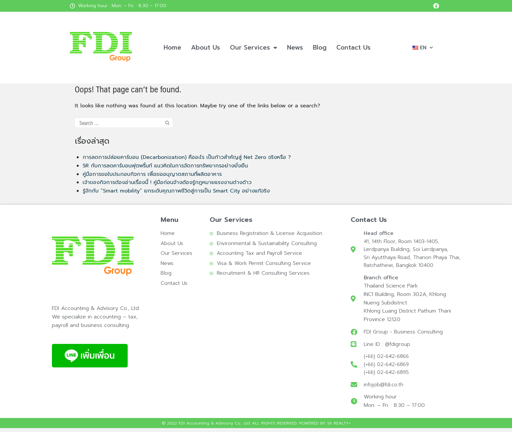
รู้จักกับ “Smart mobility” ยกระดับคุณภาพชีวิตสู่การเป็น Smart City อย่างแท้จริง (176, 191)
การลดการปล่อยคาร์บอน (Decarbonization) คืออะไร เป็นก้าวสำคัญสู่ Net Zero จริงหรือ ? (187, 157)
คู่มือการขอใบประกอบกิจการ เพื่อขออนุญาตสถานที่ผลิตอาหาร (152, 174)
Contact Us (353, 47)
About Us (205, 47)
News (295, 47)
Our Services (253, 47)
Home (172, 47)
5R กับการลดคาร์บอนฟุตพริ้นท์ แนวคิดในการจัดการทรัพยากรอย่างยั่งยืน (165, 166)
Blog (320, 47)
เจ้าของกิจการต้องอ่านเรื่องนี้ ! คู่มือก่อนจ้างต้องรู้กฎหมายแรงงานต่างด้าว (167, 182)
